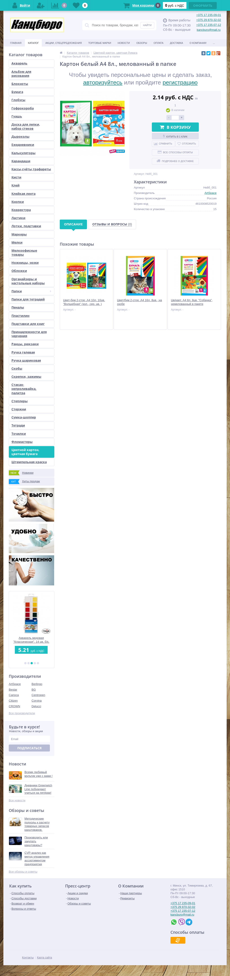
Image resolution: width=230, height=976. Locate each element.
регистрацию (180, 82)
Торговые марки (99, 43)
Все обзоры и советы (23, 871)
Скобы (16, 368)
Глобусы (18, 100)
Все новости (17, 800)
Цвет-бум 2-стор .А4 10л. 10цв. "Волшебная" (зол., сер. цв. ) (84, 302)
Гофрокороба (22, 108)
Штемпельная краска (29, 462)
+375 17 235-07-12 (208, 25)
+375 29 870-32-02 (208, 20)
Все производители (22, 713)
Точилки (18, 433)
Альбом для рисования (21, 73)
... (214, 43)
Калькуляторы (23, 153)
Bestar (13, 689)
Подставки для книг (28, 324)
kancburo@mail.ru (209, 29)
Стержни (18, 409)
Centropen (38, 695)
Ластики (18, 218)
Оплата (159, 43)
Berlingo (37, 684)
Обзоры (141, 43)
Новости (124, 43)
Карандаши (20, 161)
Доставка (176, 43)
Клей (15, 185)
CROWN (14, 706)
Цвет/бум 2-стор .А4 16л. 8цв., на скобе (139, 302)
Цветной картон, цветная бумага (25, 452)
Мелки (16, 242)
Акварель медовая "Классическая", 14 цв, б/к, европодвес (32, 640)
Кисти (16, 177)
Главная (15, 43)
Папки (31, 291)
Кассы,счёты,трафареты (31, 169)
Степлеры (19, 401)
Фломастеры (22, 442)
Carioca (14, 695)
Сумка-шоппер (23, 417)
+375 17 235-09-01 (208, 15)
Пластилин (20, 315)
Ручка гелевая (23, 352)
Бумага (17, 92)
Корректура (21, 210)
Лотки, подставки (26, 226)
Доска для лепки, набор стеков (25, 126)
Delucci (36, 706)
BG (34, 689)
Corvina (37, 700)
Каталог (33, 43)
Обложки (19, 271)
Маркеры (19, 234)
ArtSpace (15, 684)
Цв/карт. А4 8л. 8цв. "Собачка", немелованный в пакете (192, 302)
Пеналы (17, 307)
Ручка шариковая (26, 360)
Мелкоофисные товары (24, 252)
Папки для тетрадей (28, 299)
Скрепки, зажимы (26, 376)
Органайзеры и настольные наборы (28, 281)
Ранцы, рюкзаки (25, 344)
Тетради (18, 425)
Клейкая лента (23, 193)
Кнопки (17, 202)
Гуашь (16, 116)
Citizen (13, 700)
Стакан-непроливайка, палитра (23, 388)
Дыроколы (20, 136)
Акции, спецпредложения (63, 43)
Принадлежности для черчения (29, 334)
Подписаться (29, 748)
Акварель (19, 63)
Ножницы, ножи (25, 262)
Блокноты (19, 84)
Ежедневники (22, 144)
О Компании (198, 43)
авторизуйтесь (102, 82)
